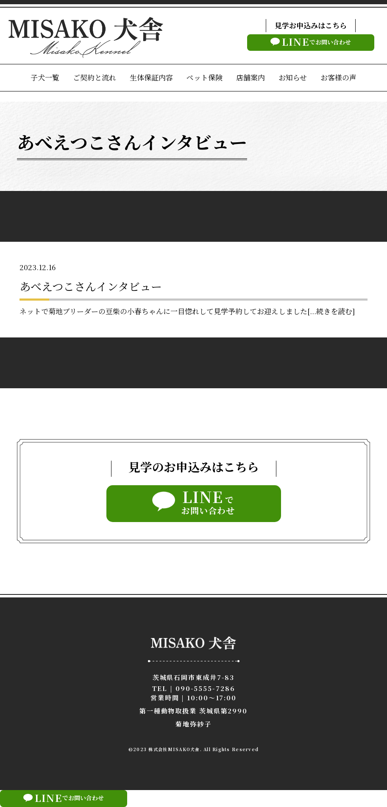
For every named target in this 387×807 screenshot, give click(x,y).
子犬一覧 (45, 77)
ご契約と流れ (94, 77)
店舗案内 (250, 77)
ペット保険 (205, 77)
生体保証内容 (151, 77)
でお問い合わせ (310, 41)
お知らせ (292, 77)
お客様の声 (338, 77)
